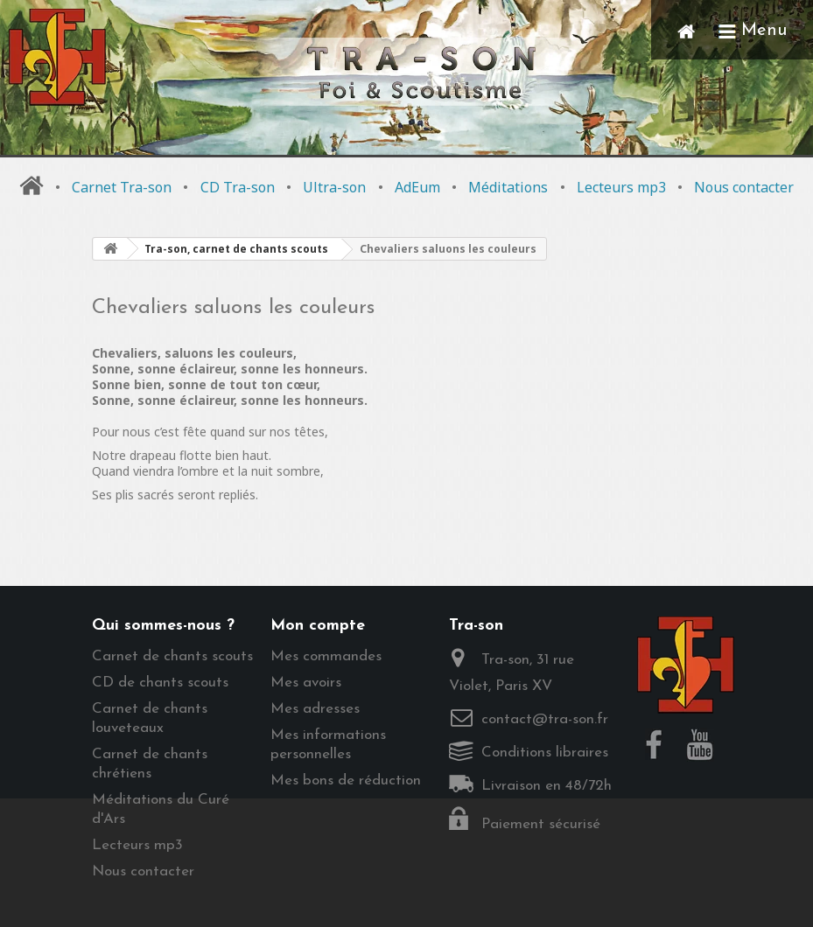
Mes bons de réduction (345, 780)
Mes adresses (315, 708)
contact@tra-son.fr (544, 719)
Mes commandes (326, 656)
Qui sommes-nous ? (163, 625)
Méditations (508, 187)
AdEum (417, 187)
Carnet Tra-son (122, 187)
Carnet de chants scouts (172, 656)
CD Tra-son (237, 187)
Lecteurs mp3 (621, 187)
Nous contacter (744, 187)
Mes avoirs (305, 682)
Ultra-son (334, 187)
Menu (752, 30)
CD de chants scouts (160, 682)
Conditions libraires (544, 752)
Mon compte (317, 625)
